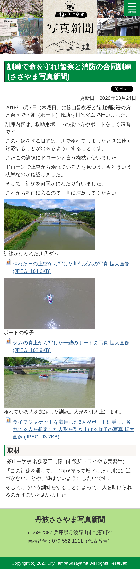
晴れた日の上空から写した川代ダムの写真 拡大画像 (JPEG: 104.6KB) (71, 267)
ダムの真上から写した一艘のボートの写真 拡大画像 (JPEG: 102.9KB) (71, 346)
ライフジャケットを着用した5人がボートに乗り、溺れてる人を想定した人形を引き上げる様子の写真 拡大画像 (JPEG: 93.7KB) (73, 429)
